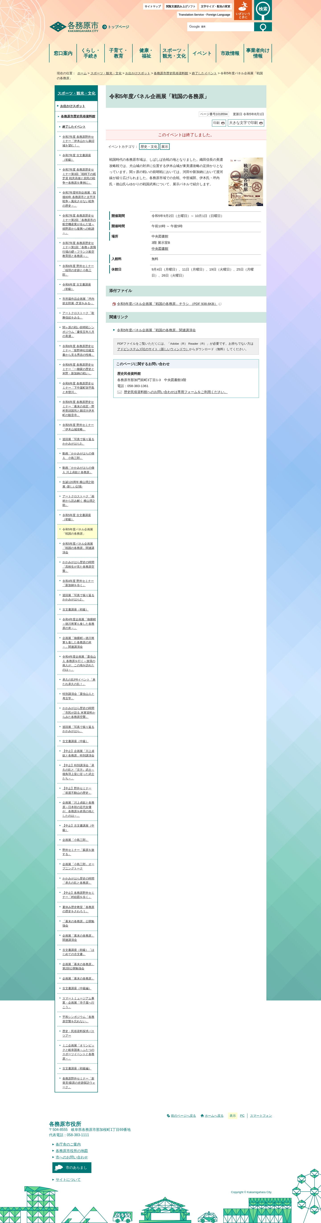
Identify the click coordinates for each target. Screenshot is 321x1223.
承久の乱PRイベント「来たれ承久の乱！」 (78, 682)
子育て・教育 (118, 53)
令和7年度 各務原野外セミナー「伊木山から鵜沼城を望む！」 (78, 141)
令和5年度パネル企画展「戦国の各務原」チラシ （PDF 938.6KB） (169, 304)
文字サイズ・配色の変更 (215, 6)
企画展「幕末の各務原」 (78, 978)
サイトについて (68, 1179)
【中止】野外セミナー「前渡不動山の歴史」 (76, 790)
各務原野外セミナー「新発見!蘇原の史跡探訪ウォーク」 (78, 1083)
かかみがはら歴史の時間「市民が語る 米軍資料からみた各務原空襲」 (78, 712)
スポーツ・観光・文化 (174, 53)
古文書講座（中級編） (76, 988)
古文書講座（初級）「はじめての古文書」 (78, 952)
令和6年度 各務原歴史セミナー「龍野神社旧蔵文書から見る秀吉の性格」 (78, 350)
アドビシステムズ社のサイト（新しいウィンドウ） (153, 349)
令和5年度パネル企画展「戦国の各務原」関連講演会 (156, 330)
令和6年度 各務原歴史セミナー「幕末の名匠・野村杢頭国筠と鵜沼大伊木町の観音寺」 (78, 408)
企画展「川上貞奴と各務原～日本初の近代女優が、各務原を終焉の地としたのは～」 (78, 809)
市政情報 (230, 53)
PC (242, 1115)
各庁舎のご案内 (68, 1144)
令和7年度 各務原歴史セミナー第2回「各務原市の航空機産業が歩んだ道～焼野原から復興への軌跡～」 (79, 224)
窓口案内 (63, 53)
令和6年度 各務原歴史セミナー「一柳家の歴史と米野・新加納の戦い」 (78, 369)
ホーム (82, 73)
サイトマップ (153, 6)
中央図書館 (160, 248)
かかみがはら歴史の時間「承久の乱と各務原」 (78, 881)
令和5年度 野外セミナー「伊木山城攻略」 (78, 427)
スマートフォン (261, 1115)
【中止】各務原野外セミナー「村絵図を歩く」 (78, 895)
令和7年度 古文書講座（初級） (76, 157)
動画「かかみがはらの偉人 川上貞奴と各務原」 (78, 470)
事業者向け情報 (258, 53)
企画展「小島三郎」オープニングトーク (78, 866)
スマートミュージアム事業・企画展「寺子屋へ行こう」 (78, 1003)
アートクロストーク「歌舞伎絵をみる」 (78, 315)
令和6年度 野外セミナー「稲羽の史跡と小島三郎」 (78, 270)
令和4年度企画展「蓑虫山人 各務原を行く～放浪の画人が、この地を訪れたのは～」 (79, 663)
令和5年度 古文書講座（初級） (76, 517)
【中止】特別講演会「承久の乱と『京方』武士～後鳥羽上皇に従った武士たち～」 (78, 772)
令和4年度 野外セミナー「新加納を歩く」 (78, 583)
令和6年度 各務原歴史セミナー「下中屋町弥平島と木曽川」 (78, 388)
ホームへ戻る (214, 1115)
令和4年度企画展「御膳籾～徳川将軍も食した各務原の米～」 (79, 624)
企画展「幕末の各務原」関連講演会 (78, 938)
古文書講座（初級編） (76, 1068)
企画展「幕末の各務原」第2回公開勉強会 (78, 966)
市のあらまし (76, 1167)
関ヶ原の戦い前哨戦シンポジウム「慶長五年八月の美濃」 (78, 332)
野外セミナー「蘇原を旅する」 (78, 852)
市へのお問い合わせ (72, 1157)
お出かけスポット (137, 73)
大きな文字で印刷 (243, 123)
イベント (202, 53)
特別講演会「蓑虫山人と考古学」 (78, 696)
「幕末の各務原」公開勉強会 (78, 923)
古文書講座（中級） (75, 741)
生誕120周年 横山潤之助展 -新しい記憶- (78, 484)
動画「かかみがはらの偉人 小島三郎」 (78, 456)
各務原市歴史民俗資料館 (171, 73)
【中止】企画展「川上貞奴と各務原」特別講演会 (78, 753)
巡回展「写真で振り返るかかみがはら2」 (78, 597)
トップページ (118, 27)
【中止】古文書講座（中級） (78, 828)
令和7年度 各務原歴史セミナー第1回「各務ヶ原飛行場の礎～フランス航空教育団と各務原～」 (79, 249)
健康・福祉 (146, 53)
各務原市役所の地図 (72, 1151)
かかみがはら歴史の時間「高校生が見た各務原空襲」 (78, 566)
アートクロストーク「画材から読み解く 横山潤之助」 (78, 501)
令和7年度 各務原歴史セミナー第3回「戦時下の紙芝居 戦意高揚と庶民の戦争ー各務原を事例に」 (79, 176)
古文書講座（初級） (75, 609)
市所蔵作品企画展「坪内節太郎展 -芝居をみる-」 (78, 301)
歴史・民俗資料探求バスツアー (78, 1033)
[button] (243, 10)
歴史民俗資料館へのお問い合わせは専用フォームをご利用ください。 (176, 392)
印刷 (216, 123)
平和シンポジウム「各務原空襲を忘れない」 (78, 1019)
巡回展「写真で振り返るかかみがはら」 (78, 729)
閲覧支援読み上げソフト (180, 6)
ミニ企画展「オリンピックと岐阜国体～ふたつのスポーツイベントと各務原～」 (78, 1052)
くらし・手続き (90, 53)
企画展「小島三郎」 (75, 840)
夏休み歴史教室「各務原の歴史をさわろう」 (78, 909)
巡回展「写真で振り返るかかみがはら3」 (78, 441)
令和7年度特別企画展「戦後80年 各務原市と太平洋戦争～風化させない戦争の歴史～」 (79, 199)
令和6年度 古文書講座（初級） (76, 287)
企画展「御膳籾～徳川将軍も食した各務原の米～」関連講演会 (78, 642)
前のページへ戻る (183, 1115)
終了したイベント (204, 73)
